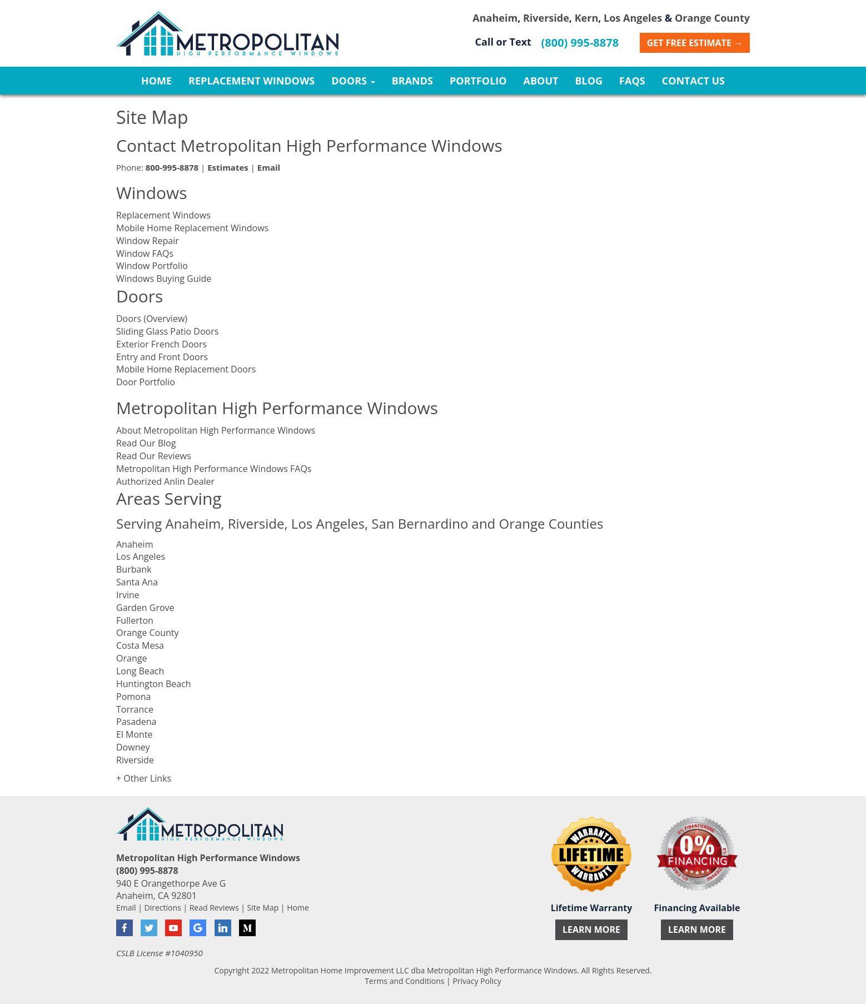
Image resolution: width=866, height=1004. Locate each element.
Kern (587, 17)
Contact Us (693, 80)
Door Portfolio (145, 382)
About (541, 80)
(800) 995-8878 (580, 42)
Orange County (712, 17)
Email (126, 907)
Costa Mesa (140, 645)
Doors (353, 80)
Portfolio (478, 80)
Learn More (591, 929)
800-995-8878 (172, 167)
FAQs (632, 80)
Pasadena (136, 721)
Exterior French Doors (161, 344)
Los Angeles (633, 17)
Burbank (134, 569)
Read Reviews (214, 907)
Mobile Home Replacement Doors (186, 369)
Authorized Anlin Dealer (165, 481)
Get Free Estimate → (695, 43)
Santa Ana (137, 582)
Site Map (263, 907)
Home (156, 80)
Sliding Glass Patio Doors (167, 331)
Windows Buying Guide (163, 278)
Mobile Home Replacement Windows (192, 228)
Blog (589, 80)
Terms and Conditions (404, 981)
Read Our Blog (146, 443)
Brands (412, 80)
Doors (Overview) (151, 318)
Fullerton (134, 620)
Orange (131, 658)
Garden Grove (145, 608)
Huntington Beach (153, 684)
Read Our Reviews (153, 456)
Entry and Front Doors (162, 357)
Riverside (546, 17)
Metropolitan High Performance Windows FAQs (213, 469)
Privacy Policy (476, 981)
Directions (163, 907)
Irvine (128, 595)
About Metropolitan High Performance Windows (215, 430)
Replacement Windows (251, 80)
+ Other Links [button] (143, 778)
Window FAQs (144, 253)
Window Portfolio (152, 266)
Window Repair (147, 241)
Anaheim (494, 17)
